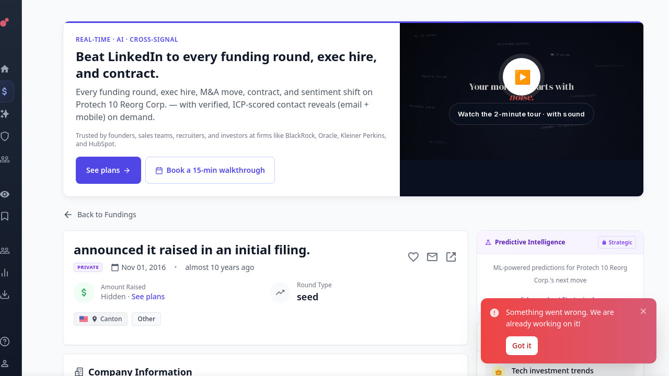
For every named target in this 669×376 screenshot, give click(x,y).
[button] (521, 91)
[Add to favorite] (413, 257)
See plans (108, 170)
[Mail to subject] (432, 257)
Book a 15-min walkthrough (209, 170)
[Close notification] (643, 311)
